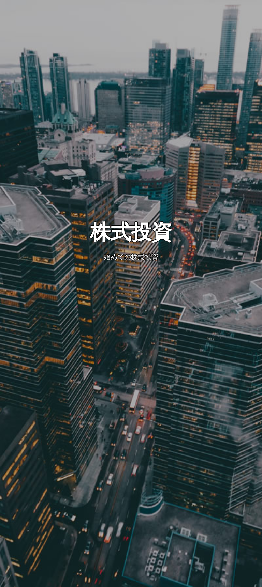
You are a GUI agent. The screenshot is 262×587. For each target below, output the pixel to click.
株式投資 (131, 232)
